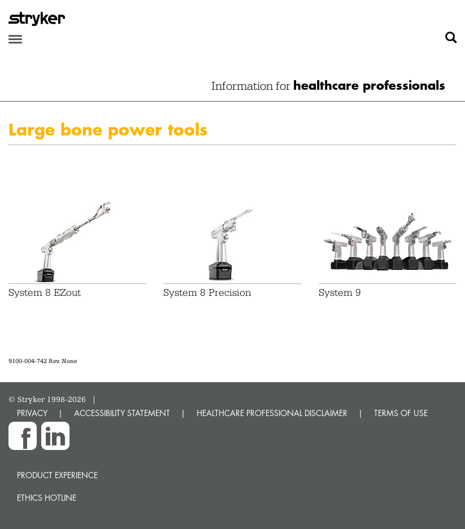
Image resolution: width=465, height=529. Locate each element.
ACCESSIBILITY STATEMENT (122, 413)
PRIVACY (32, 413)
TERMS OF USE (401, 413)
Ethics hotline (46, 497)
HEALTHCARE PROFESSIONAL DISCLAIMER (272, 413)
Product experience (57, 475)
